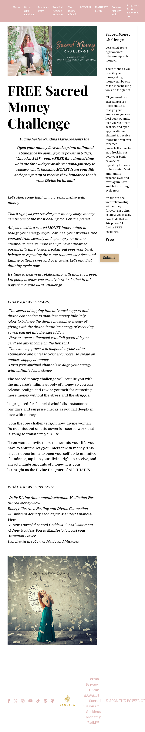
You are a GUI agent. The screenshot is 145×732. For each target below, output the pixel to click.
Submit (109, 257)
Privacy (92, 684)
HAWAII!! (91, 695)
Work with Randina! (29, 11)
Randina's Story (43, 9)
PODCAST (85, 7)
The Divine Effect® (72, 11)
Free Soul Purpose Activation (58, 11)
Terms (93, 679)
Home (16, 7)
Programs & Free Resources (133, 11)
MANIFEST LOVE (101, 9)
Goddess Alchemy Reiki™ (116, 11)
